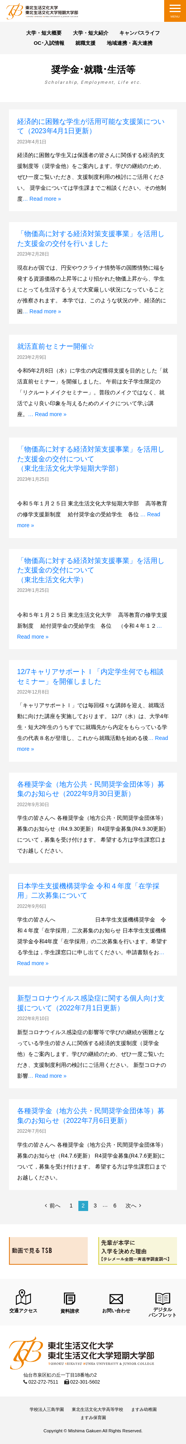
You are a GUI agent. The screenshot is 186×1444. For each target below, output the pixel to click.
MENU (175, 16)
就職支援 (85, 43)
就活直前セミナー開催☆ (55, 346)
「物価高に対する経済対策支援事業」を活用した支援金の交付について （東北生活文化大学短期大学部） (91, 458)
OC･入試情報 (49, 43)
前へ (55, 1205)
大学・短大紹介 (90, 33)
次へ (131, 1205)
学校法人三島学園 (47, 1409)
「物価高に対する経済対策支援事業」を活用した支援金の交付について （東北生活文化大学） (94, 570)
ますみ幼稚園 (144, 1409)
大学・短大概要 (44, 33)
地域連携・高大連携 (129, 43)
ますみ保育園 (93, 1417)
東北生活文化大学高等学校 (97, 1409)
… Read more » (42, 199)
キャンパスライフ (139, 33)
